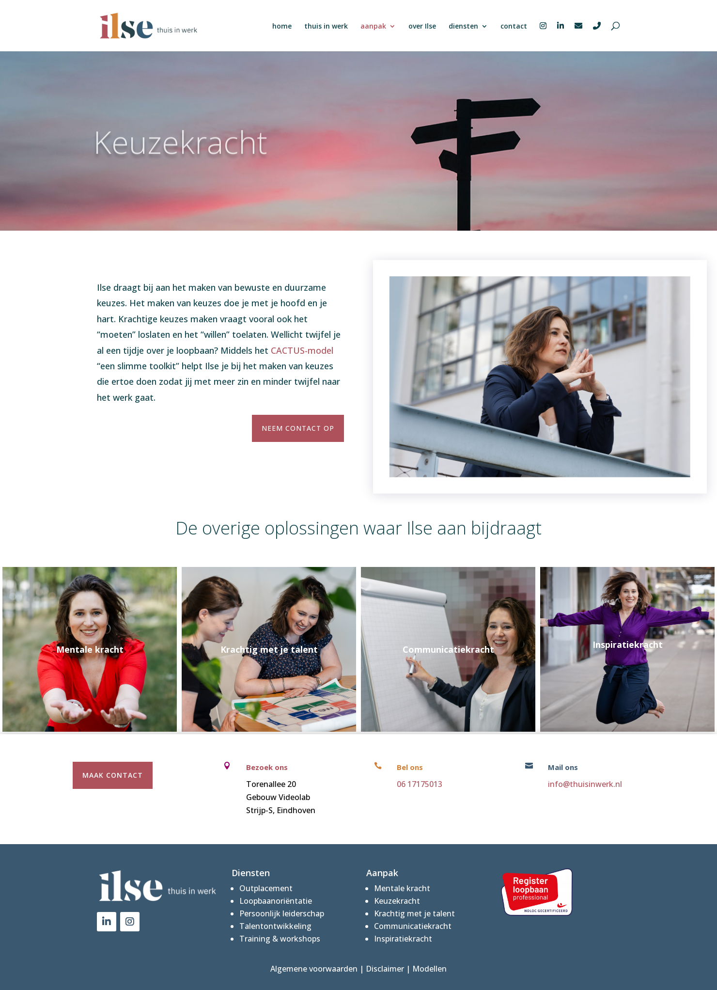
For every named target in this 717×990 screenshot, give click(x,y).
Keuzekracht (397, 901)
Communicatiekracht (413, 926)
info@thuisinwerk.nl (585, 784)
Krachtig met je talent (414, 913)
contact (513, 27)
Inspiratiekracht (403, 938)
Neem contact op (298, 428)
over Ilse (422, 27)
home (282, 27)
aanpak (373, 27)
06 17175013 (419, 784)
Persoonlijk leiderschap (281, 913)
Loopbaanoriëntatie (275, 901)
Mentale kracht (402, 888)
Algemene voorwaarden (314, 968)
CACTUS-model (302, 350)
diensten (463, 27)
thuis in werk (326, 27)
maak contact (112, 775)
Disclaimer (385, 968)
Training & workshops (279, 938)
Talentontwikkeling (275, 926)
